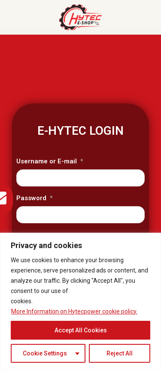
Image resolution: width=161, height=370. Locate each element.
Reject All (119, 353)
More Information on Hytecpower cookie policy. (74, 311)
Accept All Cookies (81, 330)
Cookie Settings (45, 353)
